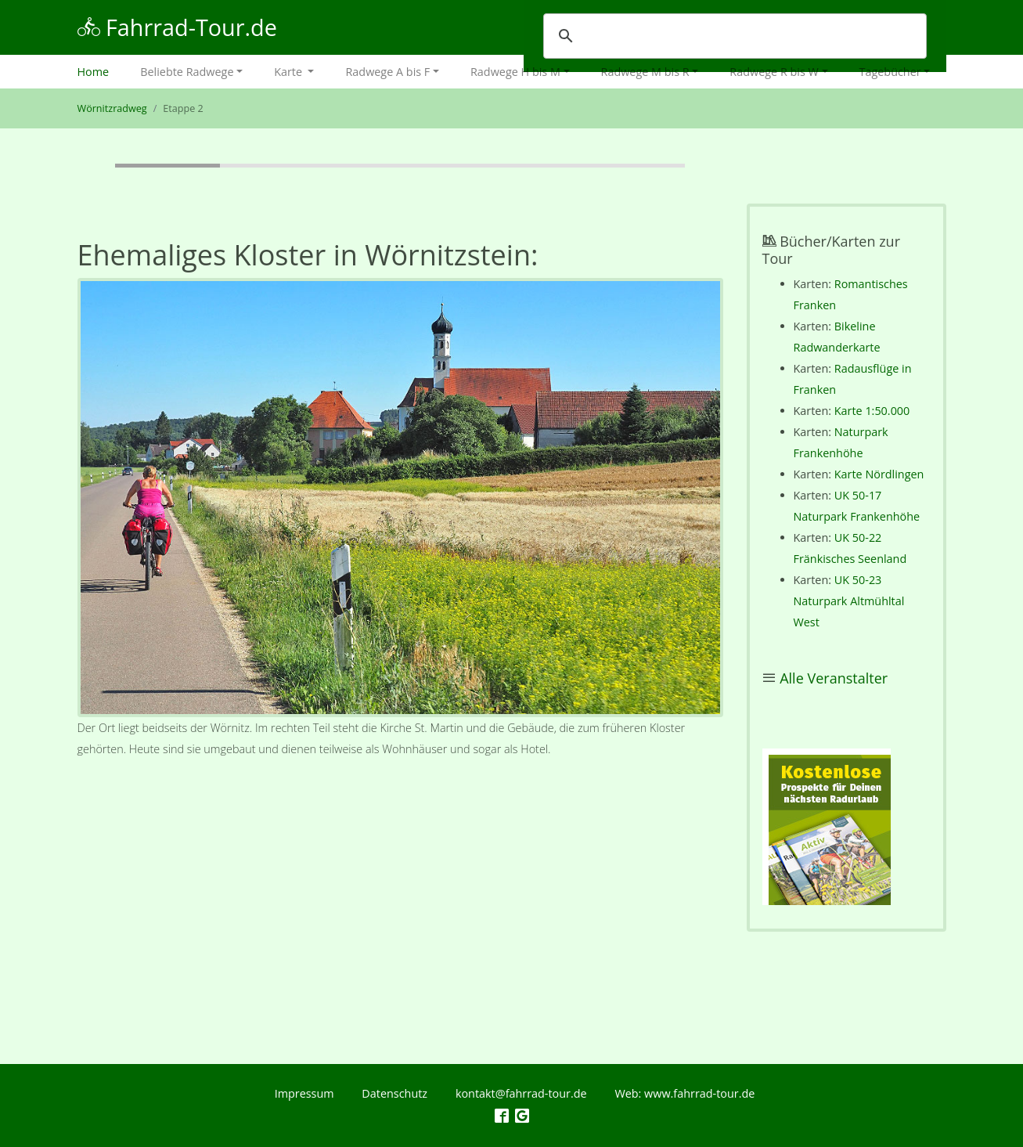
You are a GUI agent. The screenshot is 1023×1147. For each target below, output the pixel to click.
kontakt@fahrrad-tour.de (521, 1093)
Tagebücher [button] (890, 71)
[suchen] (732, 36)
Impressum (304, 1093)
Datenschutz (394, 1093)
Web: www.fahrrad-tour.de (684, 1093)
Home (101, 70)
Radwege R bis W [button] (774, 71)
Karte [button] (289, 71)
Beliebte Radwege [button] (186, 71)
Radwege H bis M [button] (515, 71)
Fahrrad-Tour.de (177, 27)
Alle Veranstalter (834, 678)
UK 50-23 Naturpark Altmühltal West (849, 600)
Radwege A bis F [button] (387, 71)
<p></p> (826, 826)
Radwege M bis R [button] (645, 71)
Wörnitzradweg (112, 108)
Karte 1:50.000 (872, 410)
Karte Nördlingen (879, 474)
